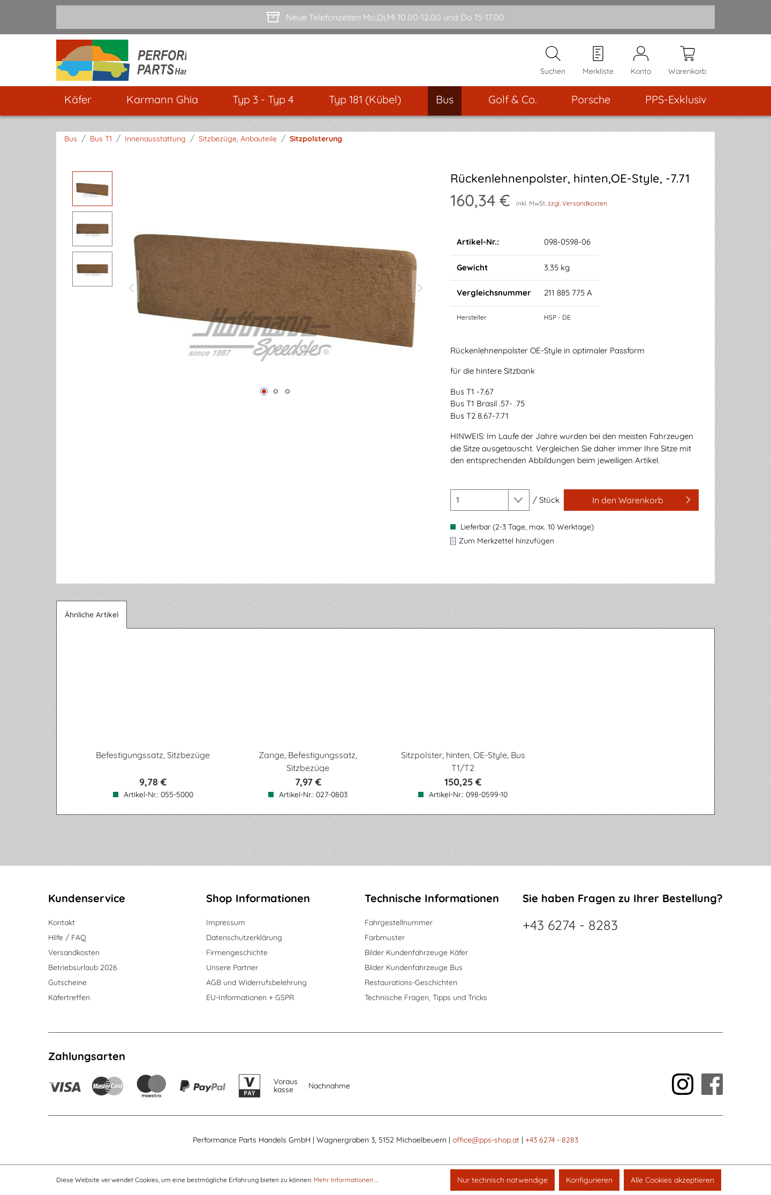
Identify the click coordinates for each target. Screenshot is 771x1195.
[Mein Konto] (641, 65)
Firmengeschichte (237, 953)
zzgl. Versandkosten (577, 212)
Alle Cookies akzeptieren (672, 1180)
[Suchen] (553, 65)
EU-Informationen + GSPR (250, 998)
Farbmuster (385, 938)
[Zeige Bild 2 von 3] (276, 400)
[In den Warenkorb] (631, 508)
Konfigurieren (589, 1180)
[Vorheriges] (131, 295)
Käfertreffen (69, 998)
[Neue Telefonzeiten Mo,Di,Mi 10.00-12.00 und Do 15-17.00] (385, 17)
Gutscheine (67, 983)
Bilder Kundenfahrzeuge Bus (414, 968)
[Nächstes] (420, 295)
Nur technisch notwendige (502, 1180)
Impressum (225, 923)
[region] (251, 295)
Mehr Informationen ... (346, 1180)
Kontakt (61, 923)
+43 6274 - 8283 (570, 925)
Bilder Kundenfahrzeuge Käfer (416, 953)
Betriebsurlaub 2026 (82, 968)
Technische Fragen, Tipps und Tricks (426, 998)
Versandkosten (74, 953)
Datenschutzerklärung (244, 938)
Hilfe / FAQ (67, 938)
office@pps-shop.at (485, 1140)
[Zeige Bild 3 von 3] (287, 400)
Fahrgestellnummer (399, 923)
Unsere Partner (232, 968)
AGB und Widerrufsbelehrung (256, 983)
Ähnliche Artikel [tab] (91, 623)
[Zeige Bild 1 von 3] (264, 400)
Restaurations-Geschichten (411, 983)
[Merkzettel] (598, 65)
